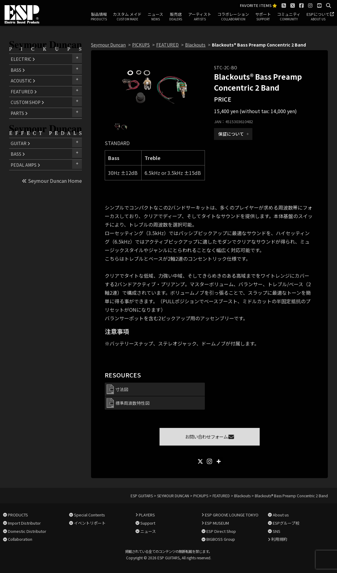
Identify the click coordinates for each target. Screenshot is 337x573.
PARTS (19, 113)
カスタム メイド (127, 16)
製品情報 (99, 16)
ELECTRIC (23, 59)
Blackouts (195, 45)
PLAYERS (147, 515)
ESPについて (318, 16)
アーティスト (199, 16)
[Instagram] (209, 461)
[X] (200, 461)
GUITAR (20, 143)
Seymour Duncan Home (52, 180)
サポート (263, 16)
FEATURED (24, 92)
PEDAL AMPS (25, 165)
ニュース (155, 16)
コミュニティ (288, 16)
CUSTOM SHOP (27, 102)
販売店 (175, 16)
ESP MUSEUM (217, 523)
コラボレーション (233, 16)
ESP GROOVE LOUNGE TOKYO (231, 515)
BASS (18, 70)
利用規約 (279, 539)
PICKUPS (141, 45)
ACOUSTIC (23, 81)
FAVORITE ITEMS (258, 5)
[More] (219, 461)
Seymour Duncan (108, 45)
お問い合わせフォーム (209, 436)
